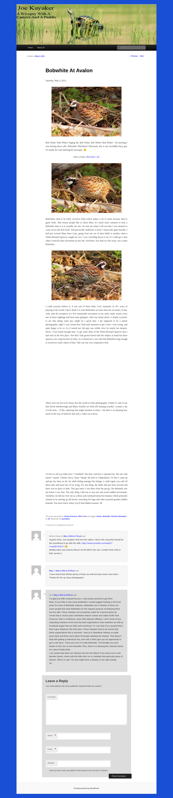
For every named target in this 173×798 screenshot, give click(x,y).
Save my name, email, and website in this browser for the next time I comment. (78, 770)
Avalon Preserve (70, 516)
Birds (80, 516)
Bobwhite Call (92, 157)
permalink (66, 519)
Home (30, 48)
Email (52, 749)
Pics (85, 516)
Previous (133, 56)
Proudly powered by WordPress (86, 788)
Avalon (99, 516)
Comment (51, 697)
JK (49, 519)
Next (143, 56)
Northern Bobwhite (118, 516)
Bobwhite (106, 516)
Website (51, 763)
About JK (41, 48)
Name (52, 736)
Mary (51, 571)
